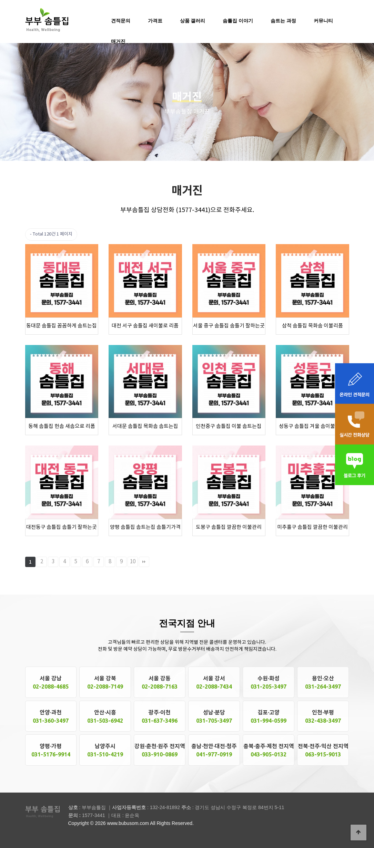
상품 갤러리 (192, 20)
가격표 (155, 20)
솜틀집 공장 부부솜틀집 (46, 19)
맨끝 (144, 562)
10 (132, 562)
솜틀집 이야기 (238, 20)
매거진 (118, 41)
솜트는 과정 (283, 20)
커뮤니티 (323, 20)
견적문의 (120, 20)
